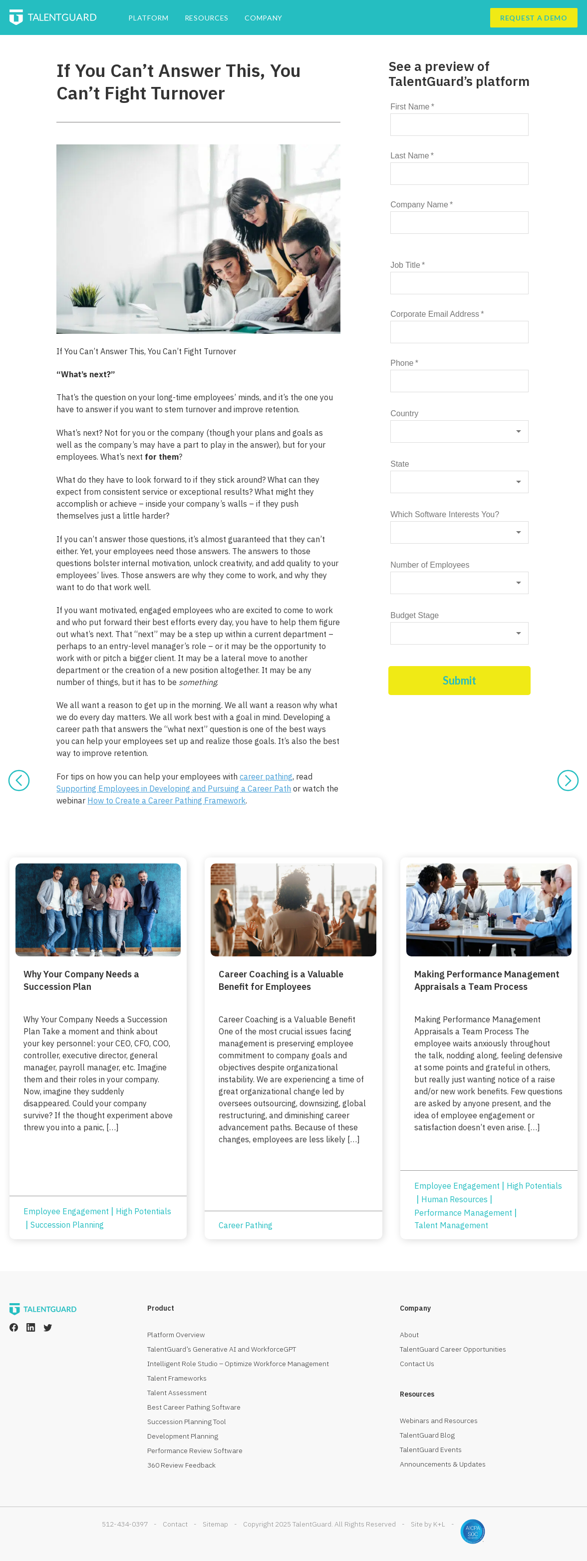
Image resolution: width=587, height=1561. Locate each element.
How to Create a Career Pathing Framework (166, 800)
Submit (459, 680)
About (409, 1334)
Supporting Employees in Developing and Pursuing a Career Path (173, 788)
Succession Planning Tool (186, 1421)
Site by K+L (428, 1524)
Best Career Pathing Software (194, 1407)
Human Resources (454, 1199)
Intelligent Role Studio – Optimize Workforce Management (238, 1363)
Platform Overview (176, 1334)
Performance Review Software (195, 1450)
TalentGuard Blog (427, 1435)
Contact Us (417, 1363)
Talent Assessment (177, 1392)
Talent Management (451, 1225)
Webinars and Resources (439, 1420)
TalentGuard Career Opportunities (453, 1349)
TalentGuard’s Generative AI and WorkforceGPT (221, 1349)
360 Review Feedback (181, 1465)
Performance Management (463, 1213)
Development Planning (182, 1436)
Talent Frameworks (177, 1378)
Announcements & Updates (443, 1464)
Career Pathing (246, 1225)
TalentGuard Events (431, 1449)
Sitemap (215, 1524)
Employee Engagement (66, 1211)
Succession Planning (67, 1225)
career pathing (266, 776)
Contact (175, 1524)
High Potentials (143, 1211)
